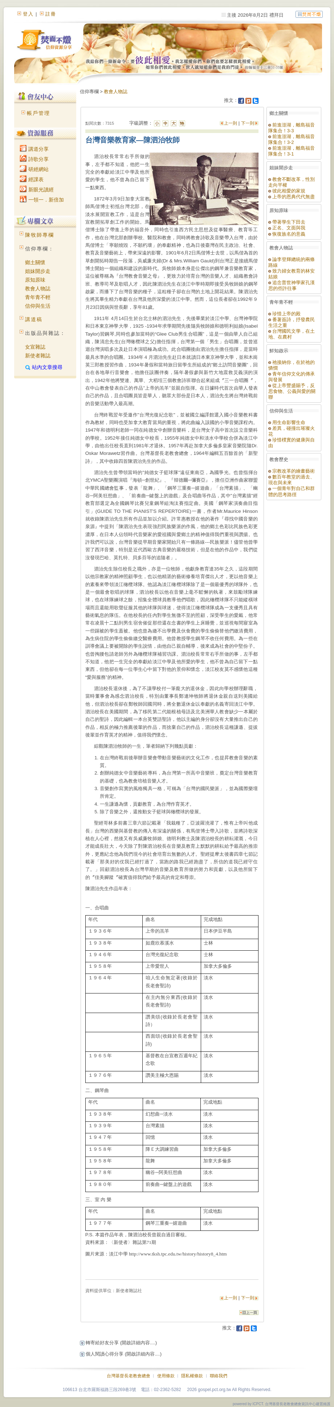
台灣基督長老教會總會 (128, 1375)
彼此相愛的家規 (287, 191)
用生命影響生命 (287, 422)
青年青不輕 (37, 297)
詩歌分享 (34, 159)
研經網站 (34, 169)
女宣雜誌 (35, 347)
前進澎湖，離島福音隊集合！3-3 (291, 127)
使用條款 (166, 1375)
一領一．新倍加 (42, 200)
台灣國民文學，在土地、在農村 (291, 334)
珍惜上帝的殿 (284, 313)
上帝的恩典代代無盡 (291, 196)
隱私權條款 (192, 1375)
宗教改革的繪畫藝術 (291, 471)
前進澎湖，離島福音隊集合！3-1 (291, 151)
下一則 (247, 123)
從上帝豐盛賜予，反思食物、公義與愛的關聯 (291, 391)
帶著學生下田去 (287, 222)
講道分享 (34, 149)
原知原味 (35, 280)
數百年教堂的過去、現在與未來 (291, 479)
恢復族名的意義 (287, 234)
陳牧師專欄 (39, 235)
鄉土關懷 (35, 262)
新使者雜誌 (37, 355)
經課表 (32, 179)
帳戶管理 (38, 113)
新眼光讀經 (37, 189)
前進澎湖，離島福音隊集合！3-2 (291, 139)
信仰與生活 (37, 306)
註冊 (50, 14)
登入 (28, 14)
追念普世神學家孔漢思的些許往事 (291, 285)
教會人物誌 (37, 288)
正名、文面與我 (287, 228)
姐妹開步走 (37, 271)
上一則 (231, 123)
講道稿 (33, 319)
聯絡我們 (218, 1375)
